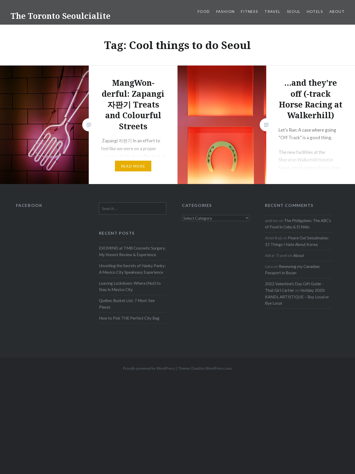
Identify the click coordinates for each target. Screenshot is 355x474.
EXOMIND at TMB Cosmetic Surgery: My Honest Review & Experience (132, 251)
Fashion (225, 11)
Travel (272, 11)
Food (204, 11)
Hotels (315, 11)
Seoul (294, 11)
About (337, 11)
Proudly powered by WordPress (149, 368)
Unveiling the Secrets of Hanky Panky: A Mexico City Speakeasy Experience (132, 268)
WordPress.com (218, 368)
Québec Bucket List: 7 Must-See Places (127, 303)
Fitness (249, 11)
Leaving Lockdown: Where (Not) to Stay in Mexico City (130, 286)
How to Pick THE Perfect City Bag (129, 318)
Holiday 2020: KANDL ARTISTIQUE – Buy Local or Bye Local (297, 297)
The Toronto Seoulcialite (60, 15)
